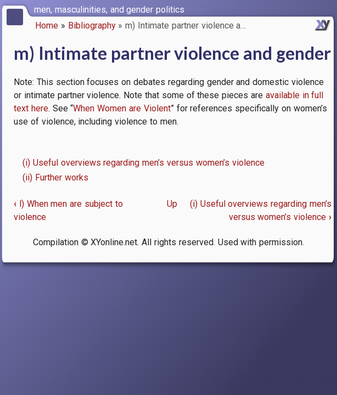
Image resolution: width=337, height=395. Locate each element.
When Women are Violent (121, 108)
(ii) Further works (55, 177)
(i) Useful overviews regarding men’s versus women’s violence (144, 162)
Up (172, 204)
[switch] (326, 8)
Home (46, 25)
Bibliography (92, 25)
